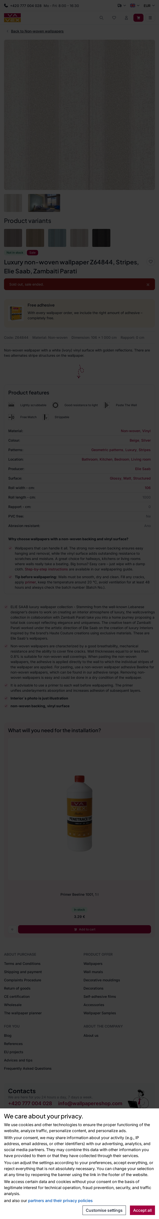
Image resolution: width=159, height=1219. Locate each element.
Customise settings (104, 1210)
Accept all (142, 1210)
